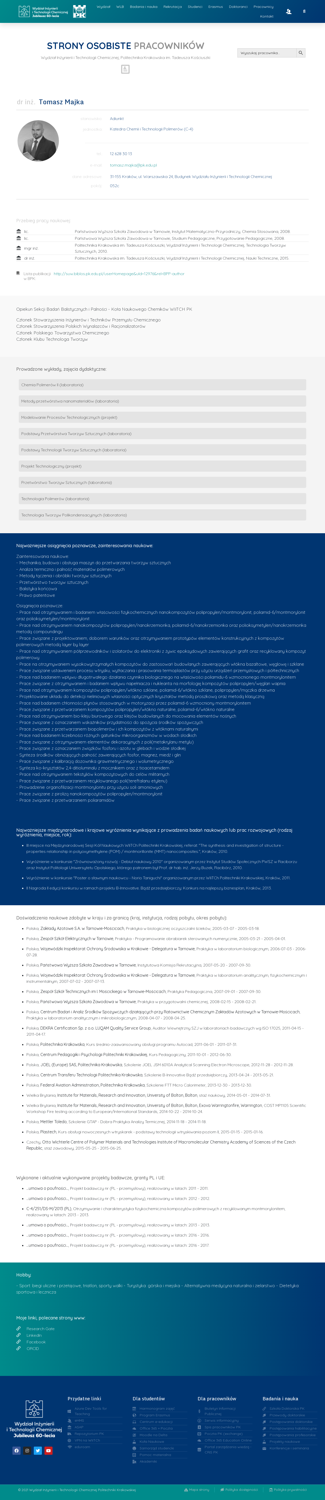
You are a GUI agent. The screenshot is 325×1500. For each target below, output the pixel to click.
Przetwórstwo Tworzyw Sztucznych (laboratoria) (66, 482)
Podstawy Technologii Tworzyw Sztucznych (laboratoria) (73, 449)
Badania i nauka (143, 6)
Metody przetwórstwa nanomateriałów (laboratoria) (70, 401)
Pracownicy (263, 6)
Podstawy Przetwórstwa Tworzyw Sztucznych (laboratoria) (76, 433)
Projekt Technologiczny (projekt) (51, 466)
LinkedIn (34, 1335)
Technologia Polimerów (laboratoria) (55, 498)
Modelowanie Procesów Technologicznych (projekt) (69, 417)
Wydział (103, 6)
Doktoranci (238, 6)
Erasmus (215, 6)
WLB (120, 6)
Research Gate (41, 1328)
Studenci (195, 6)
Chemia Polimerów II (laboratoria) (52, 384)
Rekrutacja (173, 6)
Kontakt (266, 16)
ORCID (33, 1348)
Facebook (36, 1341)
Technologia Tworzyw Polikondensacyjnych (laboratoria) (74, 514)
